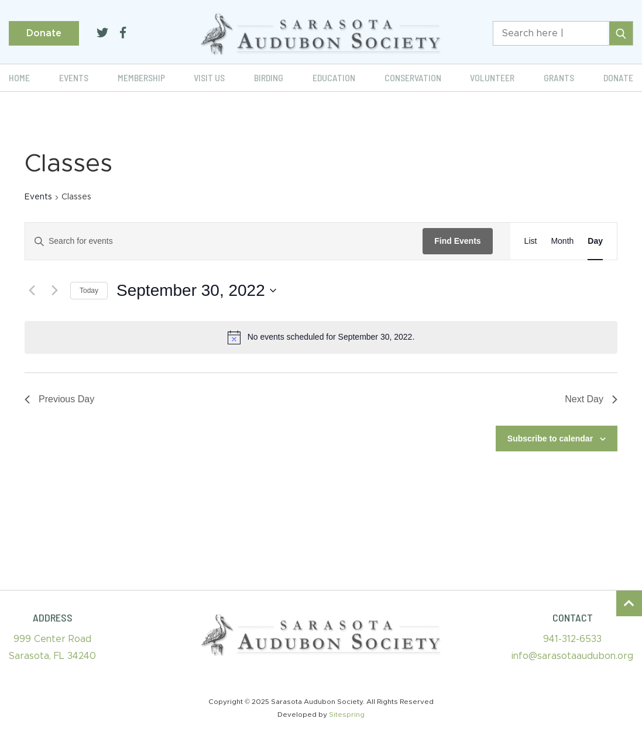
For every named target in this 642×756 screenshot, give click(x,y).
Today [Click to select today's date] (89, 290)
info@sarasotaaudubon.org (572, 656)
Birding (268, 77)
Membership (141, 77)
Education (334, 77)
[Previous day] (32, 291)
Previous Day (59, 399)
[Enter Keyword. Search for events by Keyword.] (224, 241)
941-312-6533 (572, 639)
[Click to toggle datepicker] (196, 290)
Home (19, 77)
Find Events (457, 241)
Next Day (591, 399)
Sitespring (347, 714)
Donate (43, 33)
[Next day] (54, 291)
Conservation (412, 77)
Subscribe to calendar (550, 438)
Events (73, 77)
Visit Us (209, 77)
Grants (559, 77)
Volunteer (492, 77)
